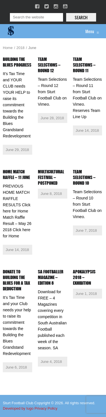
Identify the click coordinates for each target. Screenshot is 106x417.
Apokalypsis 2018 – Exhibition (84, 277)
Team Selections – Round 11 (84, 65)
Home (8, 48)
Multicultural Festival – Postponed (51, 177)
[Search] (36, 17)
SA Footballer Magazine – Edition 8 (50, 277)
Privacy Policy (45, 408)
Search (81, 17)
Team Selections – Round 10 (84, 177)
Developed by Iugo (18, 408)
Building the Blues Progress (17, 62)
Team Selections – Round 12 (49, 65)
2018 (20, 48)
